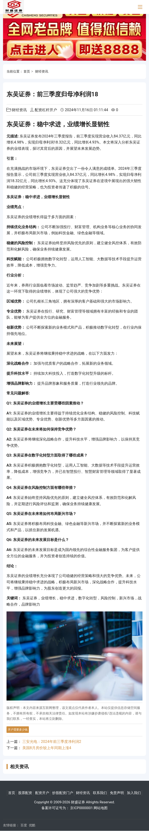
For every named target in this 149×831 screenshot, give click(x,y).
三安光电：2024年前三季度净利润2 (51, 741)
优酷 (32, 825)
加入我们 (134, 793)
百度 (23, 825)
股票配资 (25, 793)
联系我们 (100, 793)
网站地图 (101, 808)
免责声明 (117, 793)
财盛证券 (78, 802)
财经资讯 (41, 71)
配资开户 (42, 793)
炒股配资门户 (62, 793)
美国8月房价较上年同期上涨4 (46, 748)
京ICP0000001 (81, 808)
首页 (27, 71)
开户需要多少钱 (17, 729)
